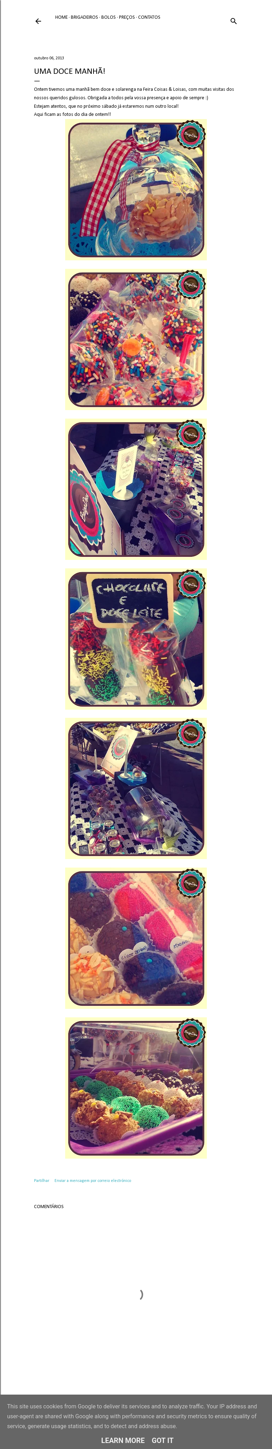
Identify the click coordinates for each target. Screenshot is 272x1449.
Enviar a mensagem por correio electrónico (93, 1181)
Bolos (108, 17)
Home (61, 17)
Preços (127, 17)
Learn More (123, 1440)
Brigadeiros (84, 17)
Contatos (149, 17)
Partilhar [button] (41, 1181)
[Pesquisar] (234, 20)
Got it (163, 1440)
